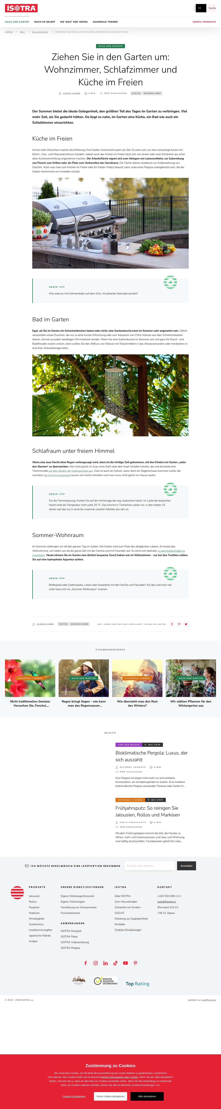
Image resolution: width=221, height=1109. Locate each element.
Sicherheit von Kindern (128, 1011)
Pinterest (179, 728)
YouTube (188, 8)
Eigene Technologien (73, 1005)
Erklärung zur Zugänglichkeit (131, 1022)
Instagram (180, 8)
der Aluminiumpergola (57, 579)
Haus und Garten (17, 21)
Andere (33, 1045)
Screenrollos (36, 1028)
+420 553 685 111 (169, 1000)
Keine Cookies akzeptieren (110, 1096)
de (199, 8)
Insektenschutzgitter (40, 1034)
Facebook (174, 8)
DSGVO (119, 1017)
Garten (136, 93)
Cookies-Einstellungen (128, 1034)
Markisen (34, 1017)
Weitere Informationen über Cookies (119, 1077)
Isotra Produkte (204, 21)
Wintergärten (36, 1022)
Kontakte (120, 1028)
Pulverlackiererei (70, 1017)
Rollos (33, 1005)
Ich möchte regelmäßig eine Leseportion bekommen (74, 969)
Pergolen (34, 1011)
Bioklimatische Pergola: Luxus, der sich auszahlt (149, 860)
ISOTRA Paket (69, 1040)
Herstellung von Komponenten (79, 1011)
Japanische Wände (40, 1039)
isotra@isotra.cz (166, 1005)
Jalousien (34, 1000)
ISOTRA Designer (71, 1035)
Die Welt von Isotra (74, 21)
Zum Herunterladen (126, 1005)
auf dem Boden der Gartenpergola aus (71, 574)
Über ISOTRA (123, 1000)
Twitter (186, 728)
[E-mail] (149, 969)
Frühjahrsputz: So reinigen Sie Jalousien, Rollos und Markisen (149, 915)
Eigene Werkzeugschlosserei (77, 1000)
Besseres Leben (152, 93)
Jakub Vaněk (71, 93)
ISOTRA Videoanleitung (75, 1046)
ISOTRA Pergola (70, 1051)
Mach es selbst (44, 21)
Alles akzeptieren (147, 1096)
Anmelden (188, 969)
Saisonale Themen (105, 21)
